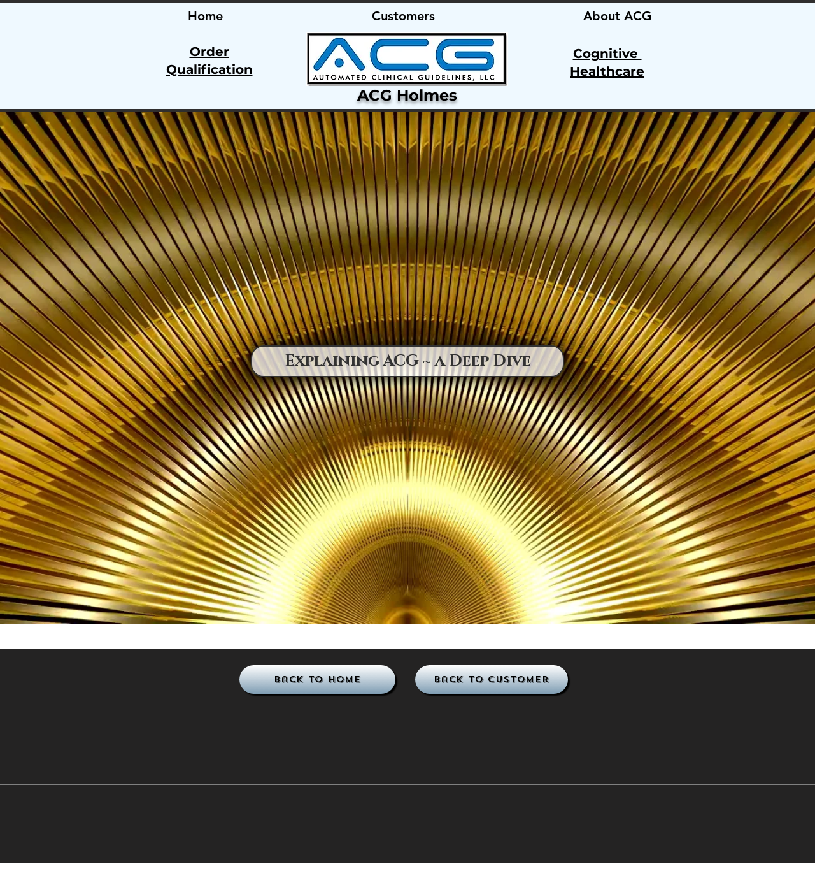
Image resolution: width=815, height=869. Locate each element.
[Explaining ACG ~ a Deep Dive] (407, 361)
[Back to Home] (317, 679)
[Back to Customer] (491, 679)
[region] (406, 59)
